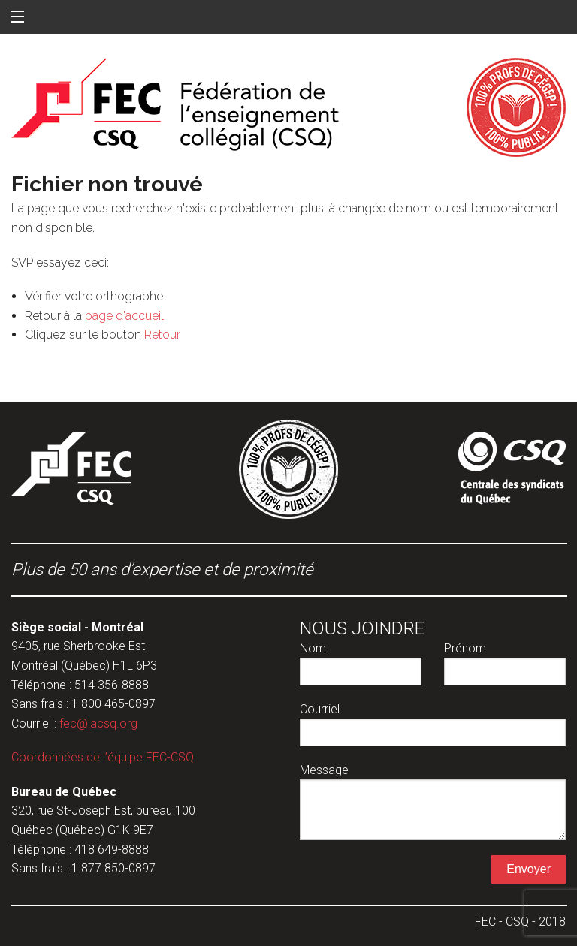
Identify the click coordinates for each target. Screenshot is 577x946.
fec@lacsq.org (98, 723)
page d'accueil (124, 316)
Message (433, 801)
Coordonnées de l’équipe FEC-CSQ (102, 757)
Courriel (433, 724)
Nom (360, 663)
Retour (162, 334)
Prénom (505, 663)
